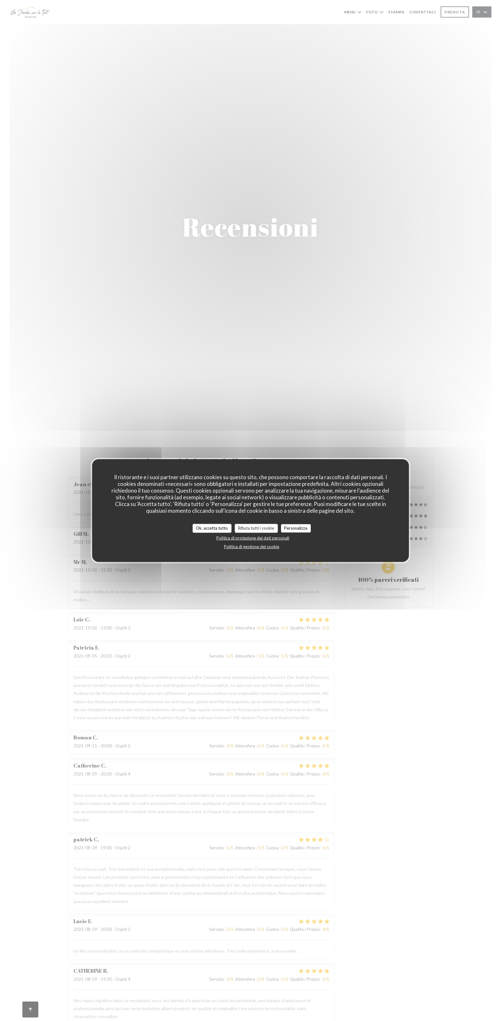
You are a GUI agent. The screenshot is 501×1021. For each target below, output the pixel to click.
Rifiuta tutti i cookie (256, 528)
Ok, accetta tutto (212, 528)
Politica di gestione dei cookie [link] (251, 546)
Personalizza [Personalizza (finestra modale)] (295, 528)
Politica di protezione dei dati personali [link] (252, 537)
